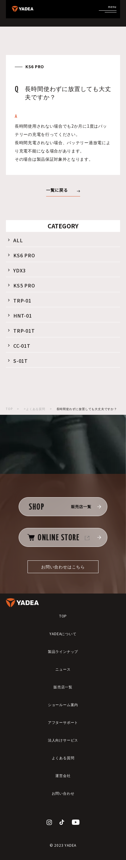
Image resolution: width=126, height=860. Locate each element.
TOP (9, 409)
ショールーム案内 (63, 704)
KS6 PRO (21, 255)
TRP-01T (21, 330)
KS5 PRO (21, 285)
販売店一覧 (63, 686)
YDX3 (16, 270)
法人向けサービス (63, 739)
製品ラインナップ (63, 651)
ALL (15, 240)
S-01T (17, 360)
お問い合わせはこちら (63, 567)
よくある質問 (63, 757)
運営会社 (62, 775)
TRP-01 (19, 300)
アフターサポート (63, 722)
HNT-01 (19, 315)
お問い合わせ (63, 793)
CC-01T (18, 345)
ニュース (62, 669)
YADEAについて (62, 633)
